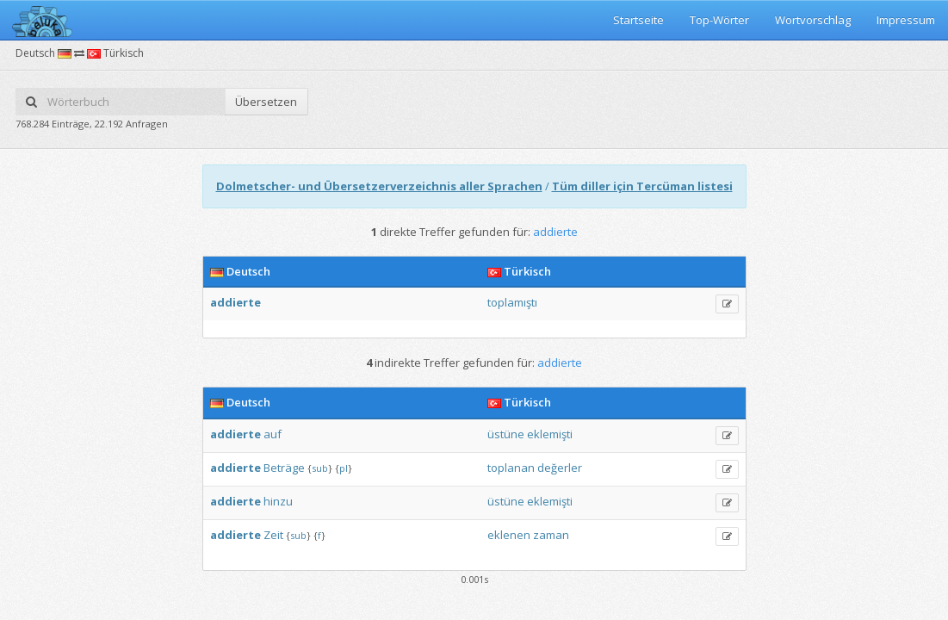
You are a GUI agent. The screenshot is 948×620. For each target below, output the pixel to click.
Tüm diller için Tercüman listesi (642, 186)
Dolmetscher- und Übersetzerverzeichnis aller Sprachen (379, 186)
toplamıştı (512, 302)
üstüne (505, 434)
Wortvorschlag (813, 20)
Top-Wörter (719, 20)
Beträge (284, 467)
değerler (559, 467)
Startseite (638, 20)
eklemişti (550, 434)
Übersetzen (266, 101)
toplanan (511, 467)
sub (320, 468)
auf (272, 434)
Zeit (273, 534)
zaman (551, 534)
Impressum (906, 20)
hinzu (278, 501)
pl (343, 468)
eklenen (508, 534)
